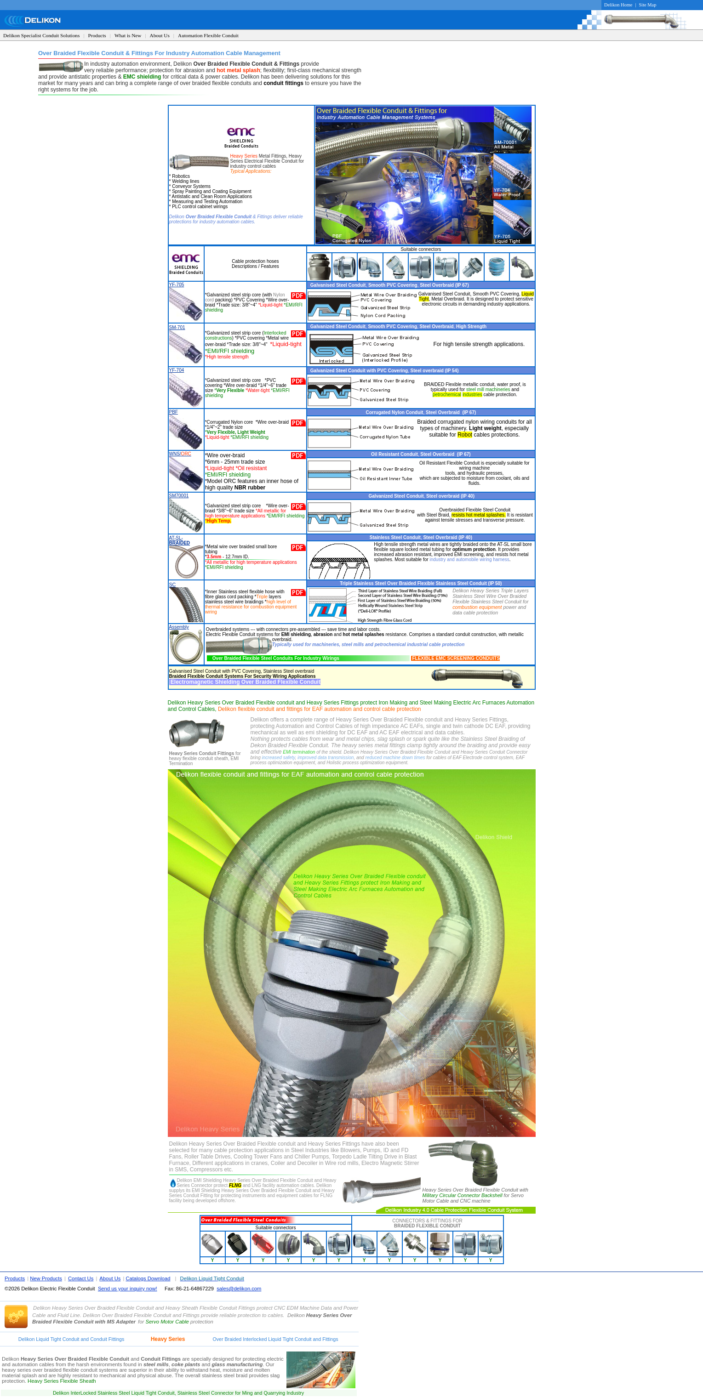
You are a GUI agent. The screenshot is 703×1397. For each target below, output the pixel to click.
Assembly (179, 627)
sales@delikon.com (239, 1288)
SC (172, 584)
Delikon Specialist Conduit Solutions (41, 35)
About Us (160, 35)
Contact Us (80, 1278)
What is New (127, 35)
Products (97, 35)
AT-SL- (179, 540)
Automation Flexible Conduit (208, 35)
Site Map (648, 4)
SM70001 (179, 495)
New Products (46, 1278)
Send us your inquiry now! (127, 1288)
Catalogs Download (148, 1278)
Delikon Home (618, 4)
